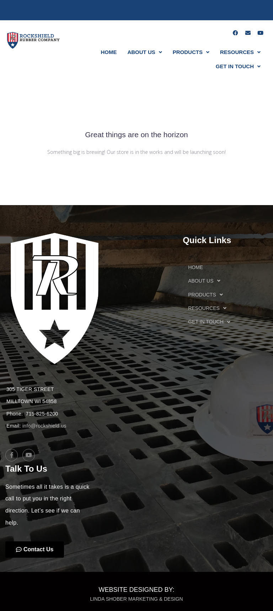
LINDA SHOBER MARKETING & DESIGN (136, 599)
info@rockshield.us (44, 426)
